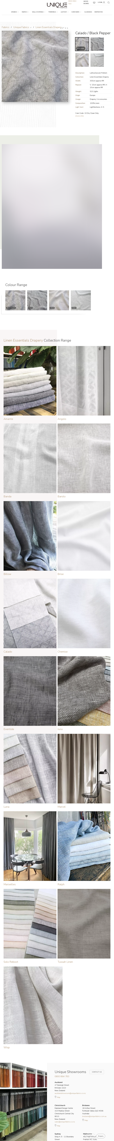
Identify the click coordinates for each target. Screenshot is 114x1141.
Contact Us (95, 1072)
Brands (15, 12)
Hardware (76, 12)
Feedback (90, 1136)
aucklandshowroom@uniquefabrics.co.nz (70, 1093)
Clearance (88, 12)
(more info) (79, 116)
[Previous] (61, 28)
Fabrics (25, 12)
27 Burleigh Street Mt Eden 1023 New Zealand (62, 1086)
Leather (65, 12)
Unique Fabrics (21, 27)
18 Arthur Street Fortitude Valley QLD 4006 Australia (92, 1109)
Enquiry (101, 1136)
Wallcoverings (38, 12)
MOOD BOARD (90, 2)
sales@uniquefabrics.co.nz (65, 1122)
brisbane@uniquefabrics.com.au (94, 1116)
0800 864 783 (62, 1076)
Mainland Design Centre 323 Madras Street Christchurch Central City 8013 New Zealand (64, 1112)
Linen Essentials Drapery (49, 27)
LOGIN (102, 2)
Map (57, 1097)
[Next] (67, 28)
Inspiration (98, 12)
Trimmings (53, 12)
